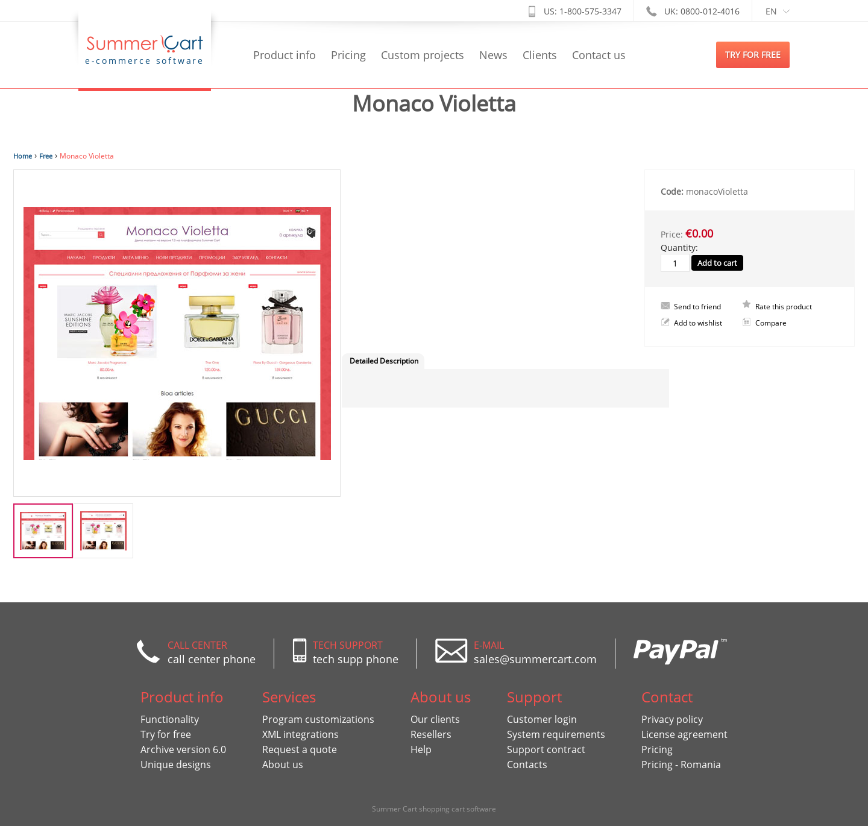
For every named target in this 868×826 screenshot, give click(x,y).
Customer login (542, 719)
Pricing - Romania (681, 764)
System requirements (556, 734)
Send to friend (697, 306)
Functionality (169, 719)
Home (22, 155)
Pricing (348, 55)
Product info (284, 55)
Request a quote (299, 749)
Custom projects (422, 55)
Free (45, 155)
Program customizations (318, 719)
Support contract (546, 749)
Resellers (430, 734)
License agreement (684, 734)
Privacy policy (672, 719)
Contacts (527, 764)
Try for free (165, 734)
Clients (540, 55)
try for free (753, 54)
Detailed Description (384, 361)
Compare (771, 323)
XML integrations (300, 734)
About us (282, 764)
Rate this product (783, 306)
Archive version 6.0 (183, 749)
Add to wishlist (698, 323)
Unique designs (175, 764)
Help (421, 749)
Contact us (599, 55)
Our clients (435, 719)
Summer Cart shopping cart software (434, 809)
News (493, 55)
